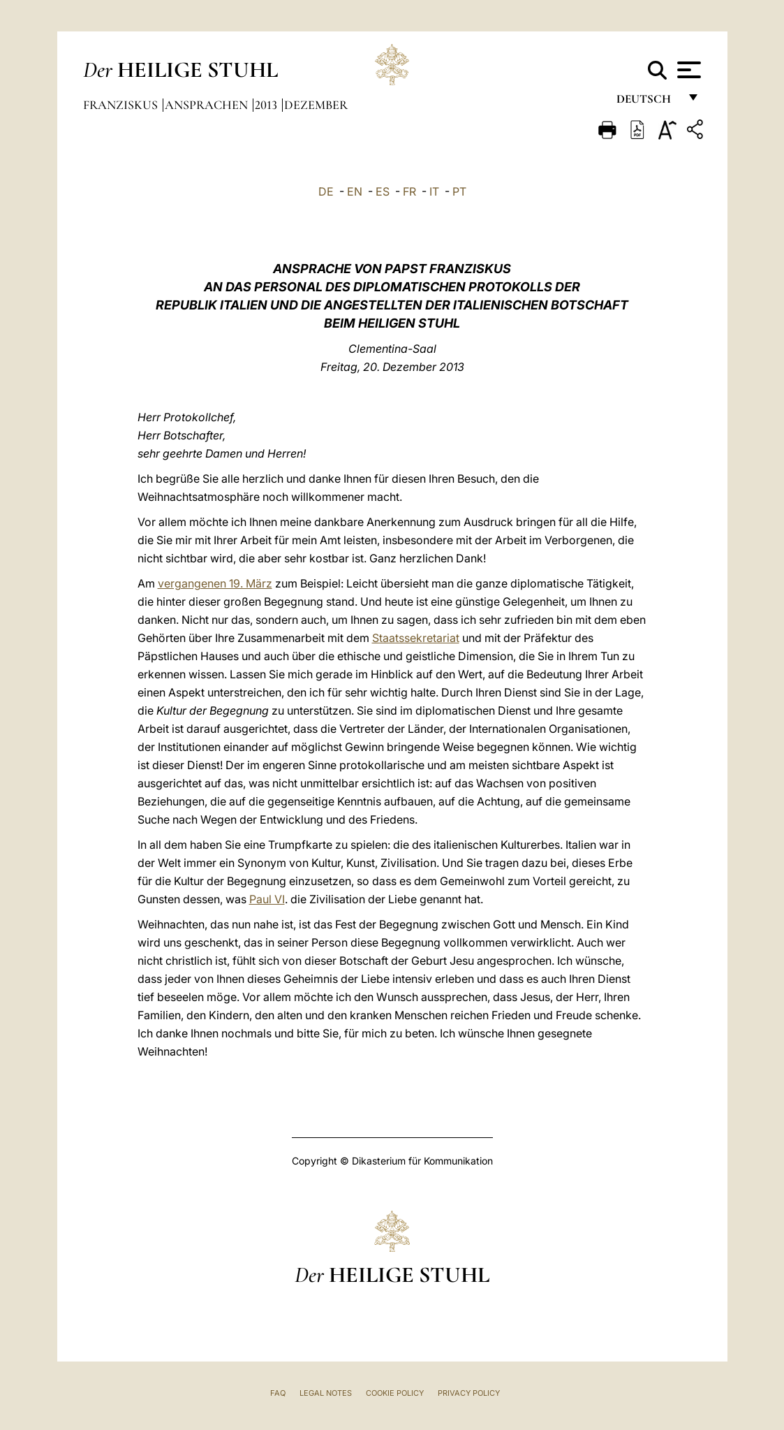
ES (383, 191)
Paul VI (267, 899)
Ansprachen (208, 104)
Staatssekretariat (415, 638)
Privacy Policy (469, 1393)
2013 (267, 104)
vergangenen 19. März (215, 583)
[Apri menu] (687, 70)
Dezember (316, 104)
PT (459, 191)
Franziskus (122, 104)
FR (409, 191)
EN (354, 191)
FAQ (278, 1393)
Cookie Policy (395, 1393)
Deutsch (647, 103)
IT (434, 191)
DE (326, 191)
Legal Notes (325, 1393)
